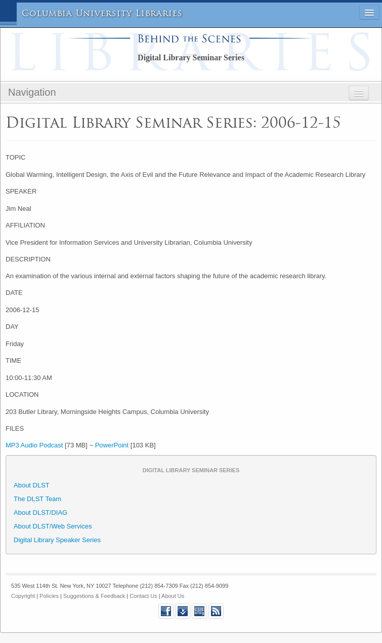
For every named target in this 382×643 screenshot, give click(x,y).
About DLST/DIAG (40, 512)
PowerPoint (112, 445)
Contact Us (143, 596)
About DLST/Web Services (53, 526)
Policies (49, 596)
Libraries (159, 13)
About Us (172, 596)
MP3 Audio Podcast (34, 445)
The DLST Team (37, 499)
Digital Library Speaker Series (57, 540)
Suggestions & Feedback (94, 596)
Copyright (23, 596)
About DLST (32, 485)
